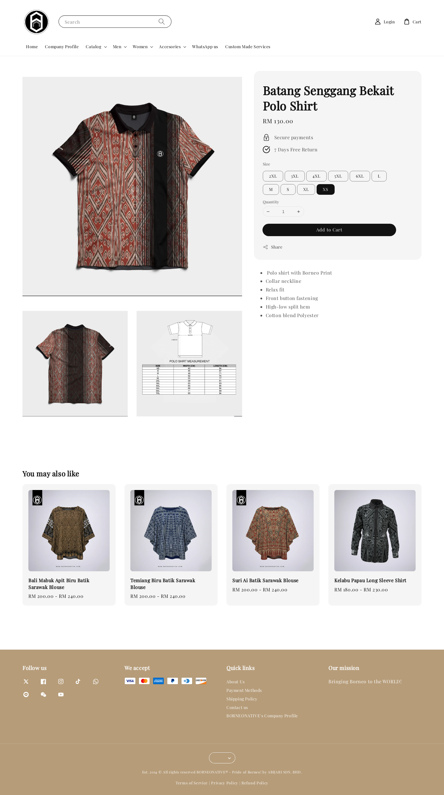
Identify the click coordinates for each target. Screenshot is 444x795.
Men (117, 46)
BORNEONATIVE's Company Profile (262, 715)
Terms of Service (192, 782)
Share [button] (273, 247)
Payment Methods (244, 690)
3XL (295, 176)
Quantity (271, 201)
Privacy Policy (224, 782)
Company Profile (62, 46)
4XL (316, 176)
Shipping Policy (241, 699)
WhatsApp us (205, 46)
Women (140, 46)
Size (266, 163)
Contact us (237, 707)
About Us (235, 681)
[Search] (161, 21)
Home (32, 46)
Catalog (93, 46)
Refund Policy (255, 782)
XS (325, 189)
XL (306, 189)
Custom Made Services (247, 46)
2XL (273, 176)
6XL (360, 176)
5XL (338, 176)
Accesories (170, 46)
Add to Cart (329, 230)
